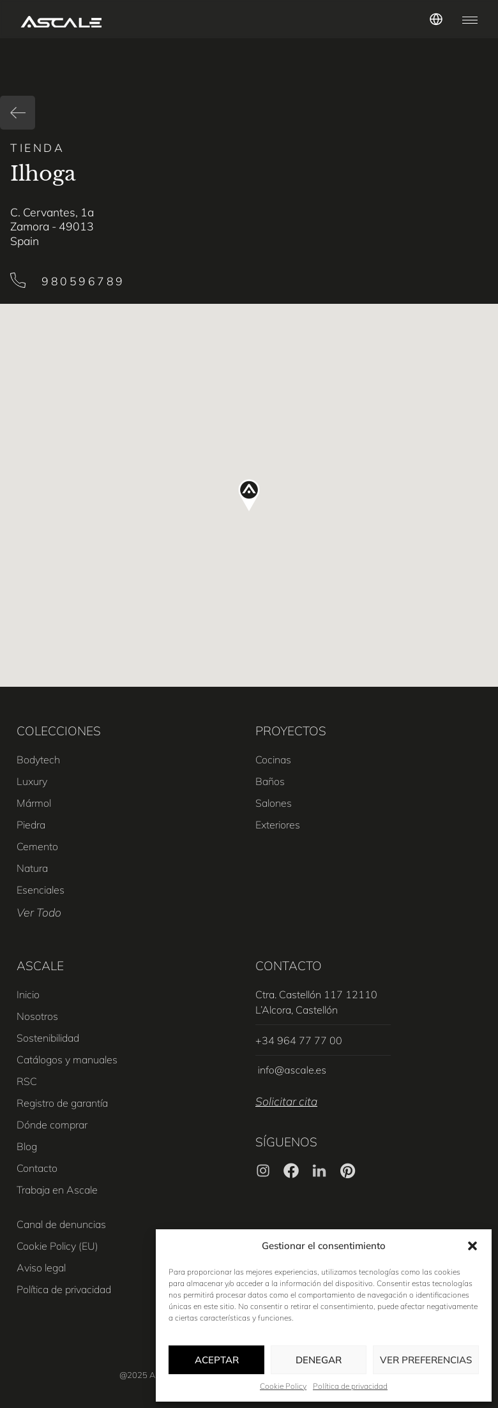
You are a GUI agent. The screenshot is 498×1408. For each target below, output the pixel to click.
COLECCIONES (59, 730)
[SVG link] (61, 22)
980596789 (83, 281)
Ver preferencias (426, 1360)
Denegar (319, 1360)
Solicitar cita (286, 1101)
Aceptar (217, 1360)
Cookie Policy (283, 1386)
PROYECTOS (290, 730)
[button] (472, 1245)
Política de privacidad (350, 1386)
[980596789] (18, 280)
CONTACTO (288, 965)
